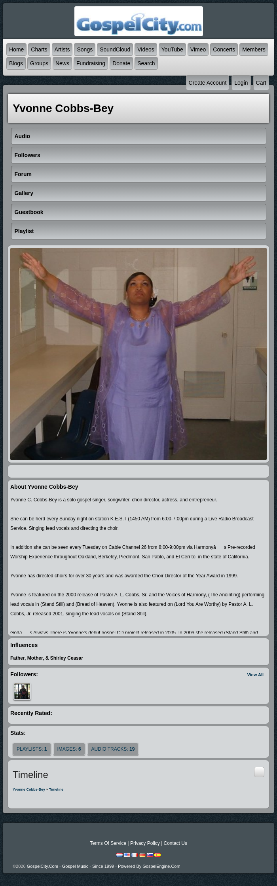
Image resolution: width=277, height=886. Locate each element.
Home (16, 49)
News (62, 63)
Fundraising (90, 63)
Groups (39, 63)
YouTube (172, 49)
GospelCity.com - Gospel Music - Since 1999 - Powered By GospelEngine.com (103, 866)
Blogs (16, 63)
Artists (62, 49)
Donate (121, 63)
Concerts (224, 49)
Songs (85, 49)
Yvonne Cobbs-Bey (29, 789)
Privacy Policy (145, 843)
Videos (145, 49)
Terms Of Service (108, 843)
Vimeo (198, 49)
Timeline (56, 789)
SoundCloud (115, 49)
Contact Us (175, 843)
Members (253, 49)
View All (255, 674)
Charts (39, 49)
